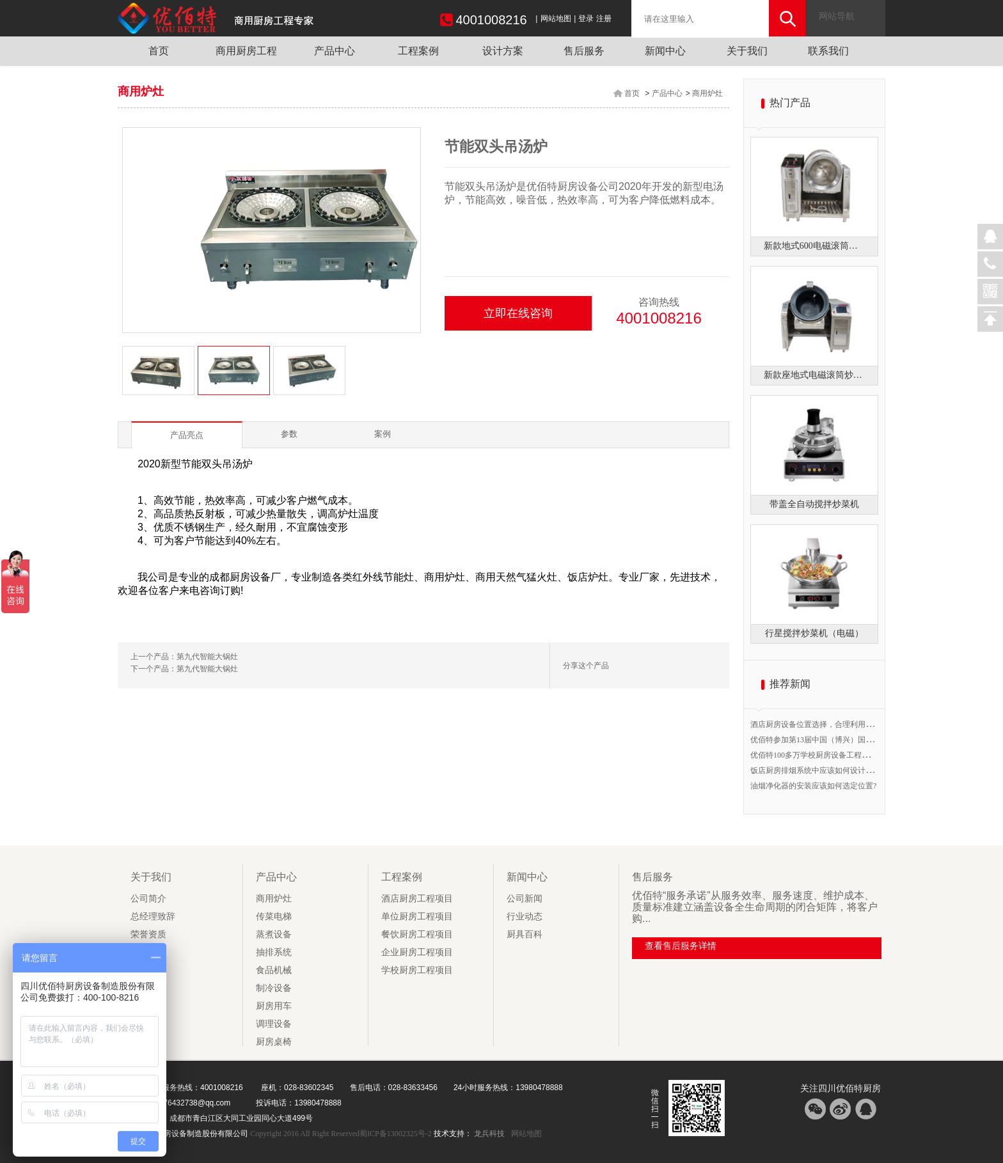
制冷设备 (274, 988)
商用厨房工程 (246, 50)
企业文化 (148, 952)
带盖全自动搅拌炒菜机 (814, 504)
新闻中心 (665, 50)
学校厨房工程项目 (417, 970)
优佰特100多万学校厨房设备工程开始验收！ (825, 755)
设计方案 (502, 50)
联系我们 (828, 50)
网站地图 (556, 18)
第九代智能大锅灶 (207, 656)
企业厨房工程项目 (417, 952)
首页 (158, 50)
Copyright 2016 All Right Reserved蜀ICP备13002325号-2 (341, 1133)
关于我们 (747, 50)
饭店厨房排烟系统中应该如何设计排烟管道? (824, 770)
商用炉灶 (707, 93)
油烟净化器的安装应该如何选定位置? (813, 785)
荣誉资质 (148, 934)
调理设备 (274, 1024)
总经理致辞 (152, 916)
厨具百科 (524, 934)
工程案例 (418, 50)
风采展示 (148, 988)
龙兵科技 (489, 1133)
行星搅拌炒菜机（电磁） (814, 633)
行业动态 (524, 916)
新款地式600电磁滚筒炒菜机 (814, 246)
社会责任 (148, 970)
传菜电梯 (274, 916)
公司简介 (148, 898)
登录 (586, 18)
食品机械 (274, 970)
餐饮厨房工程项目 (417, 934)
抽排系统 (274, 952)
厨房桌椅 (274, 1042)
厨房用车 (274, 1006)
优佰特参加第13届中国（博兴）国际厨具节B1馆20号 (839, 739)
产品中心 (334, 50)
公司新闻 (524, 898)
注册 (604, 18)
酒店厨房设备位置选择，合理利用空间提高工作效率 (838, 724)
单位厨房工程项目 (417, 916)
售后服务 (584, 50)
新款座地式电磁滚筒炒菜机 (814, 375)
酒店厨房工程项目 (417, 898)
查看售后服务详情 (680, 946)
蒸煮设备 (274, 934)
